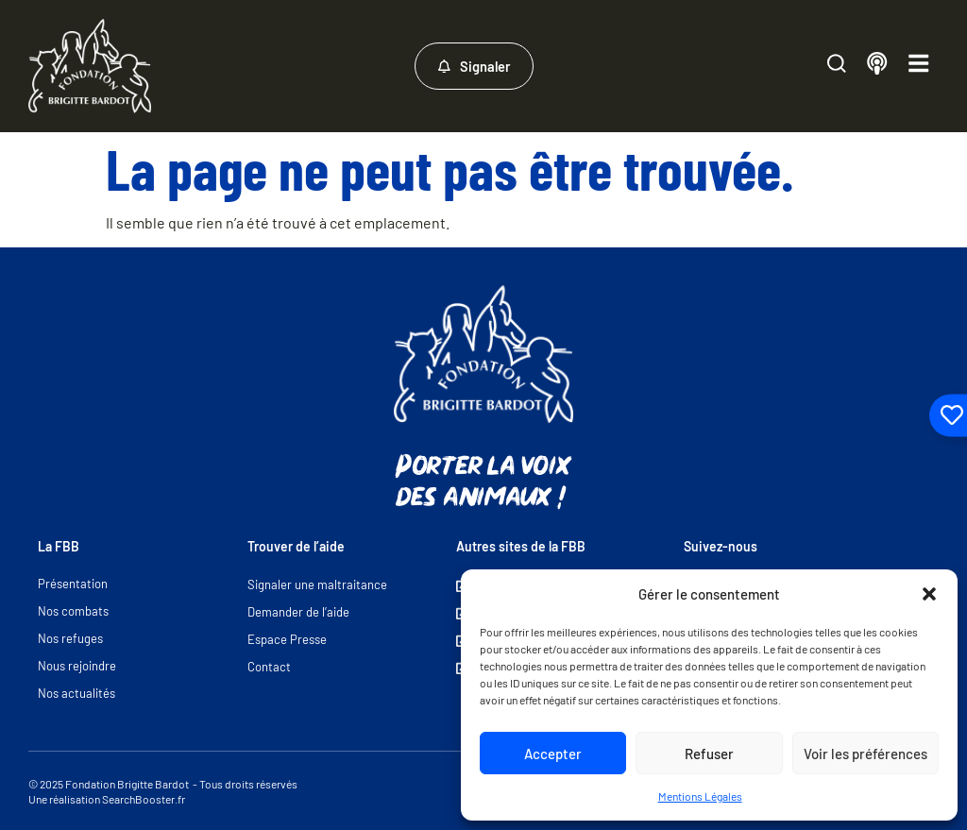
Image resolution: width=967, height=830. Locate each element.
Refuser (709, 753)
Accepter (553, 753)
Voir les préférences (865, 753)
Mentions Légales (700, 796)
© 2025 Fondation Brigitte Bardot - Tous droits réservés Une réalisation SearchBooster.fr (162, 791)
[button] (929, 593)
